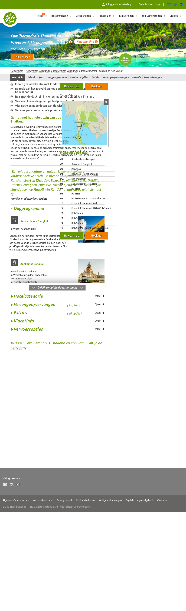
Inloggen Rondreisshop (117, 4)
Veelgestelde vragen (110, 387)
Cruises (174, 15)
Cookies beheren (85, 387)
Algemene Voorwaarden (16, 387)
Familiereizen (126, 15)
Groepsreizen (83, 15)
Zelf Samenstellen (152, 15)
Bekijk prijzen (22, 56)
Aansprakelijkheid (43, 387)
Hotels (95, 77)
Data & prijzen (35, 77)
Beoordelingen (153, 77)
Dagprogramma (57, 77)
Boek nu (96, 86)
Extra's (136, 77)
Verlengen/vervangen (115, 77)
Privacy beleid (64, 387)
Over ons (162, 387)
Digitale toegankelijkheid (139, 387)
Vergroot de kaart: (70, 95)
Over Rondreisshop (149, 4)
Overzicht (17, 77)
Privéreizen (105, 15)
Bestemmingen (59, 15)
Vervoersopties (79, 77)
